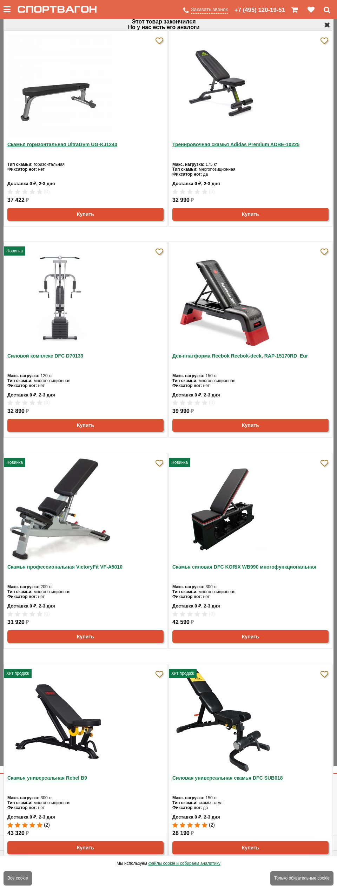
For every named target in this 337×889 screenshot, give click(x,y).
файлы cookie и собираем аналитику (184, 863)
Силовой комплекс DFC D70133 (45, 356)
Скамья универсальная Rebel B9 (47, 778)
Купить (85, 214)
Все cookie (17, 878)
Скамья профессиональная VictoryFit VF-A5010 (65, 567)
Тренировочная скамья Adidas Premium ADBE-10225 (235, 144)
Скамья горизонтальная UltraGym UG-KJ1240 (62, 144)
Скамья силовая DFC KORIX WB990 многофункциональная (244, 567)
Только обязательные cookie (302, 878)
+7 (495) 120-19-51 (259, 10)
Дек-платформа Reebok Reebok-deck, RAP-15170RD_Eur (240, 356)
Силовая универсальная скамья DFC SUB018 (227, 778)
